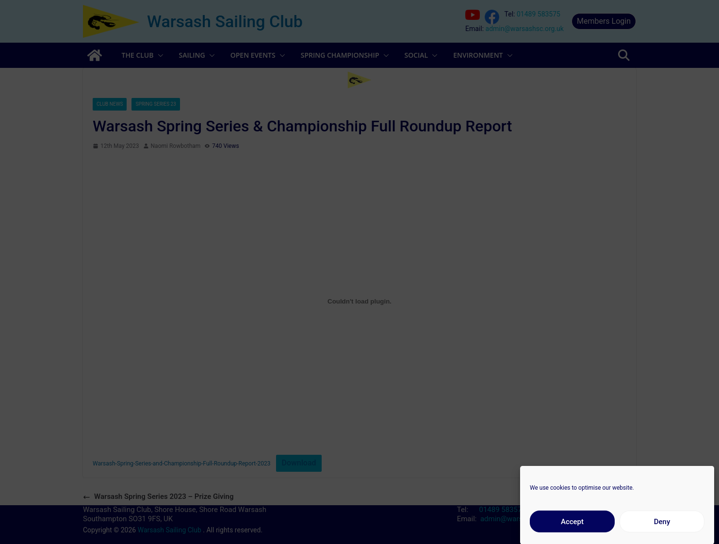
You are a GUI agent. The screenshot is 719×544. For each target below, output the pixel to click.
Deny (662, 529)
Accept (572, 529)
